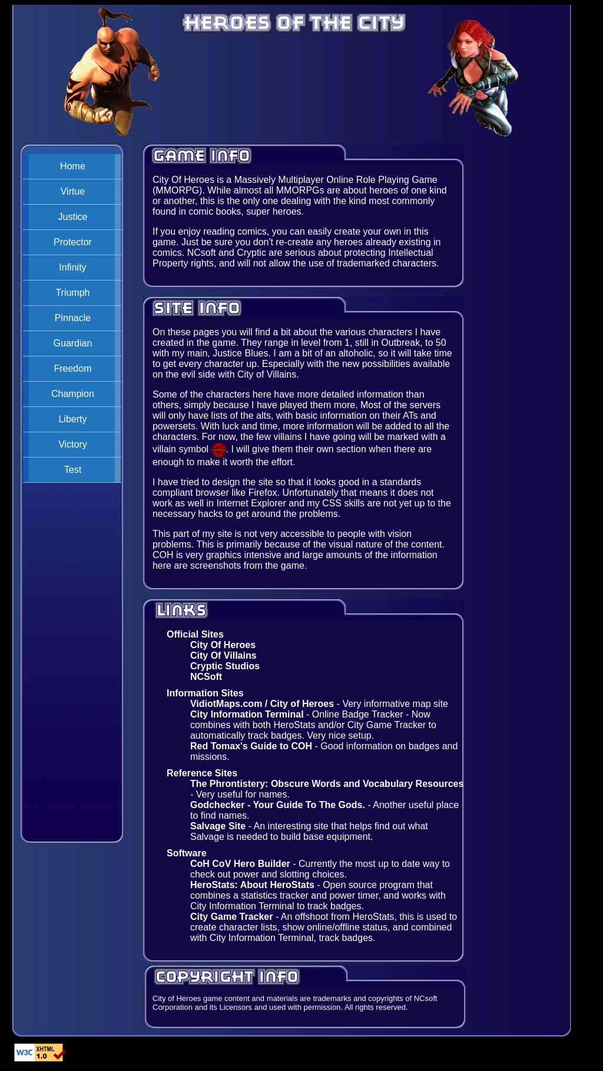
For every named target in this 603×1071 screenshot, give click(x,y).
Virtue (73, 191)
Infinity (72, 267)
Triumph (72, 293)
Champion (72, 394)
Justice (73, 217)
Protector (73, 242)
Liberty (72, 419)
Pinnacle (73, 318)
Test (72, 470)
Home (72, 166)
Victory (72, 444)
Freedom (72, 368)
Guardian (73, 343)
